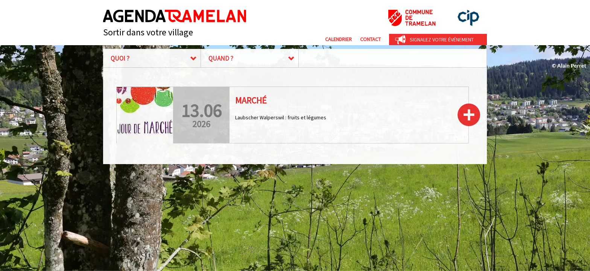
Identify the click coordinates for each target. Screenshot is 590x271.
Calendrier (338, 39)
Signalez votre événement (442, 39)
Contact (370, 39)
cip (468, 18)
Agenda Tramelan (174, 16)
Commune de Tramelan (411, 18)
